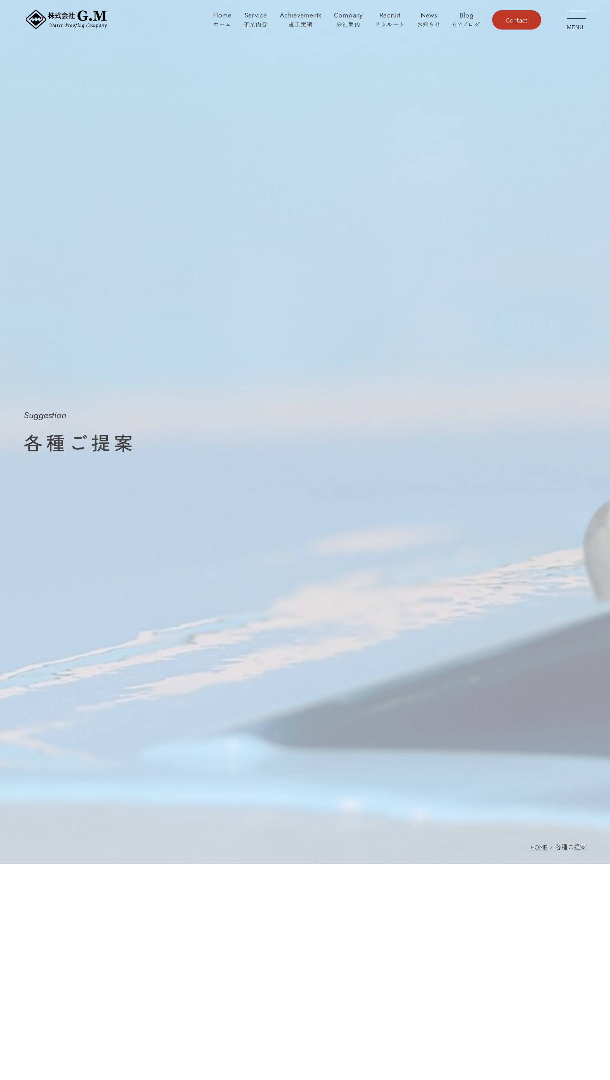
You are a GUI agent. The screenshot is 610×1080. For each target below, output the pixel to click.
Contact (517, 19)
